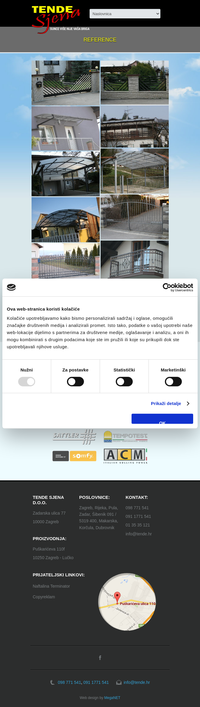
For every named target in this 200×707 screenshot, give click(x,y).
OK (162, 422)
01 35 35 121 (138, 525)
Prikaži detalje (166, 403)
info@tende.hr (139, 534)
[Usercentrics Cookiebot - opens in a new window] (167, 287)
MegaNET (112, 698)
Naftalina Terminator (51, 586)
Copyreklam (44, 596)
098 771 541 (137, 507)
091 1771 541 (138, 516)
